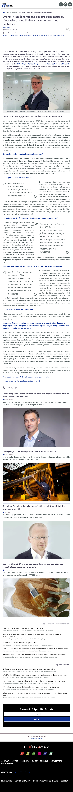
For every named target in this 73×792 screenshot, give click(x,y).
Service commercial (20, 761)
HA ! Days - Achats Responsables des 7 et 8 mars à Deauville (43, 64)
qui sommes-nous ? (40, 761)
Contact (5, 761)
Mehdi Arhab (6, 27)
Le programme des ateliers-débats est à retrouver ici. (21, 381)
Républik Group (36, 739)
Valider (37, 719)
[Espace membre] (61, 4)
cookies (64, 781)
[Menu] (70, 4)
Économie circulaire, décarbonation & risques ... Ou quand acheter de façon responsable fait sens (33, 35)
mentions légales (22, 781)
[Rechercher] (65, 4)
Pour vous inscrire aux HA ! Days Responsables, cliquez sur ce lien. (27, 377)
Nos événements (8, 764)
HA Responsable (12, 12)
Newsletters (56, 761)
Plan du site (6, 781)
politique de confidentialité (45, 781)
